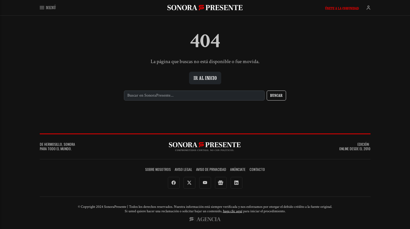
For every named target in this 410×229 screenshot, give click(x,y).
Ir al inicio (205, 78)
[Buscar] (194, 95)
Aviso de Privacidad (211, 169)
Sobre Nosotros (158, 169)
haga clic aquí (232, 211)
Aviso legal (183, 169)
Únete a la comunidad (342, 8)
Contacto (257, 169)
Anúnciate (238, 169)
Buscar (276, 95)
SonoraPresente (205, 7)
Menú (48, 7)
